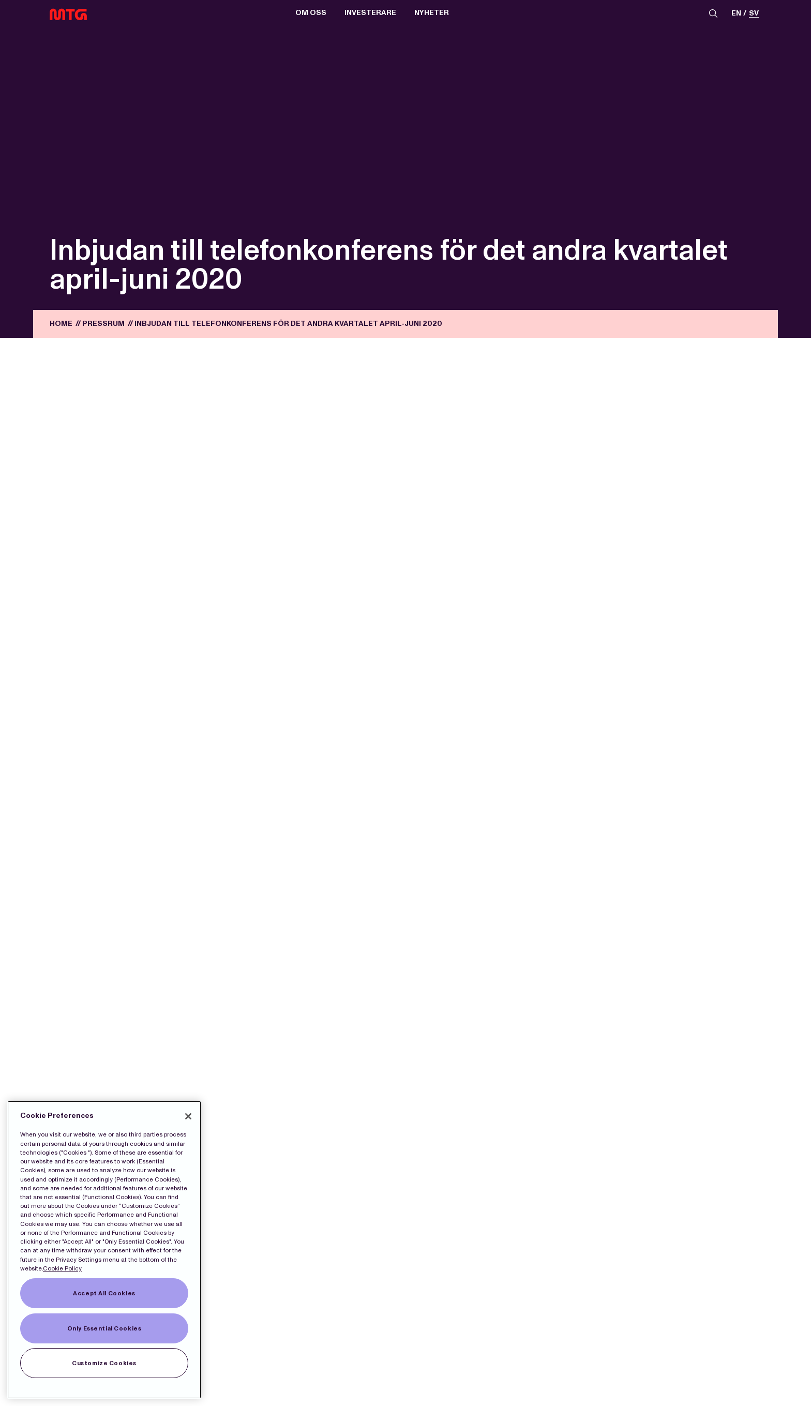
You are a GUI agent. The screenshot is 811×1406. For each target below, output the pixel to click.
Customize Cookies (104, 1363)
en (736, 14)
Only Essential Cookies (104, 1328)
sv (754, 14)
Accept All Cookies (104, 1293)
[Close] (188, 1116)
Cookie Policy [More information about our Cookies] (62, 1268)
